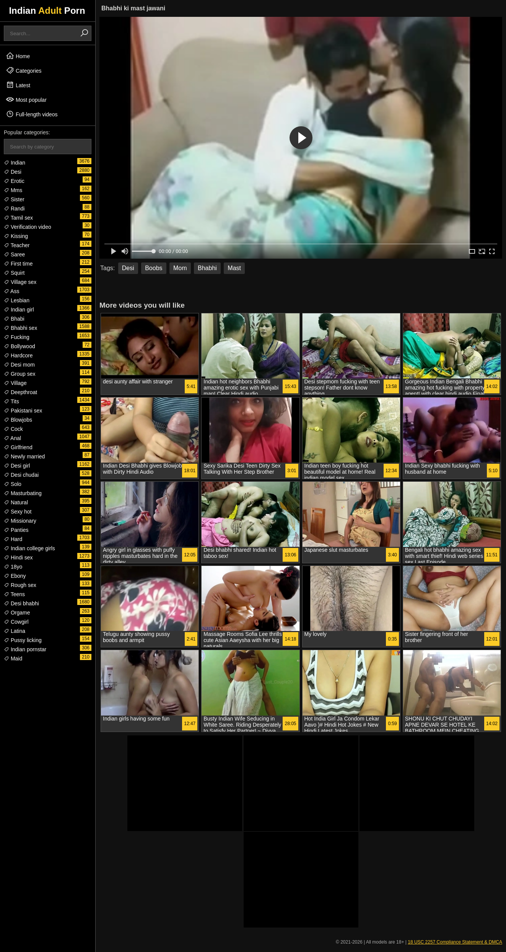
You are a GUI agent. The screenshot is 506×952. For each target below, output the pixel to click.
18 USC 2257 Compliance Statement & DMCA (455, 942)
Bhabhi (207, 268)
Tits (11, 401)
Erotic (14, 181)
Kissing (16, 236)
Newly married (24, 456)
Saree (14, 254)
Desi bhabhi (21, 603)
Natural (16, 502)
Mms (13, 190)
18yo (13, 567)
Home (18, 56)
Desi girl (17, 466)
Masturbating (23, 493)
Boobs (153, 268)
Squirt (14, 273)
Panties (16, 530)
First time (18, 264)
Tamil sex (18, 218)
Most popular (26, 99)
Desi (12, 172)
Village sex (20, 282)
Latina (14, 631)
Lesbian (16, 300)
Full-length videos (32, 114)
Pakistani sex (23, 411)
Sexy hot (17, 512)
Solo (12, 484)
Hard (13, 539)
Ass (11, 291)
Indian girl (19, 309)
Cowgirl (16, 622)
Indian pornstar (25, 649)
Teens (14, 594)
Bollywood (19, 346)
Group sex (19, 374)
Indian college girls (29, 548)
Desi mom (19, 365)
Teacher (16, 245)
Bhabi (14, 319)
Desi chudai (21, 475)
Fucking (16, 337)
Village (15, 383)
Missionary (20, 521)
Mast (234, 268)
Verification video (27, 227)
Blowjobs (18, 420)
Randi (14, 208)
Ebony (15, 576)
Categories (24, 70)
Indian (14, 163)
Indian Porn (47, 10)
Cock (13, 429)
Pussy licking (23, 640)
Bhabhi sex (20, 328)
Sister (14, 199)
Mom (180, 268)
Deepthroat (20, 392)
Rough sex (20, 585)
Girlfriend (18, 447)
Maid (13, 658)
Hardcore (18, 355)
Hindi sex (18, 557)
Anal (12, 438)
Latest (18, 85)
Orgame (17, 613)
